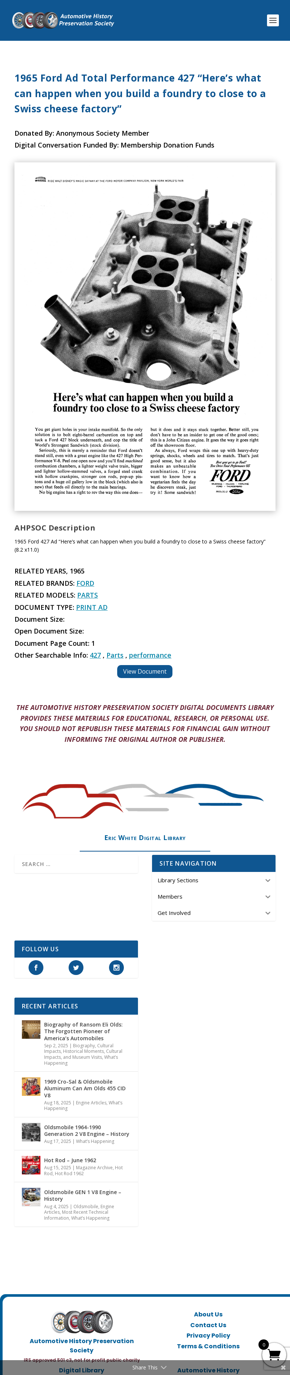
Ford (85, 583)
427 (95, 655)
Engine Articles (91, 1103)
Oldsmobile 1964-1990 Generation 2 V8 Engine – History (86, 1130)
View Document (145, 671)
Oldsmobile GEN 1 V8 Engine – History (82, 1195)
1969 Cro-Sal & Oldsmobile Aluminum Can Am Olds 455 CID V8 (85, 1088)
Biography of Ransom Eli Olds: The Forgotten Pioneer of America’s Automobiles (83, 1031)
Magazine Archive (94, 1167)
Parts (87, 595)
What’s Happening (95, 1141)
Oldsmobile (85, 1206)
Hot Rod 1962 (69, 1173)
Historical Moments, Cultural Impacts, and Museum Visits (83, 1054)
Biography (84, 1045)
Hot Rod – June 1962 (70, 1160)
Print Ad (92, 607)
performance (150, 655)
